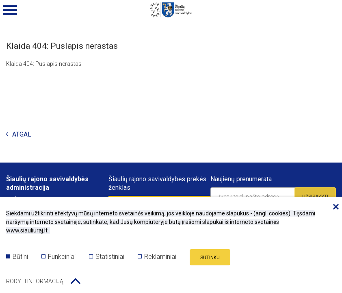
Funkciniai (58, 256)
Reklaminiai (157, 256)
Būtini (17, 256)
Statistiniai (106, 256)
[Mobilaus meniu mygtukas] (10, 10)
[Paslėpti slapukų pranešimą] (334, 207)
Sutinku (210, 257)
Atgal (18, 134)
